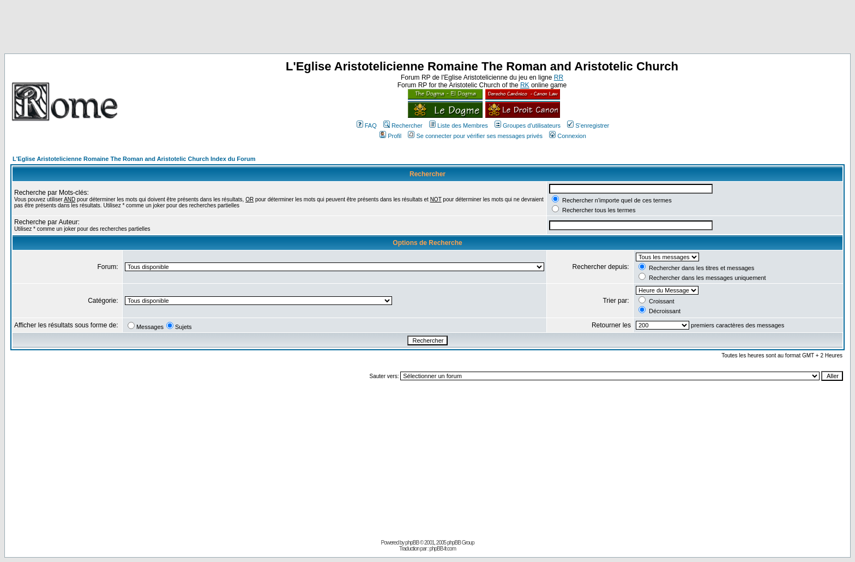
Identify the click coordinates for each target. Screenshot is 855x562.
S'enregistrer (588, 125)
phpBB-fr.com (442, 549)
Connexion (567, 136)
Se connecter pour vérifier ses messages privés (475, 136)
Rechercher (403, 125)
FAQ (367, 125)
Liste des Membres (458, 125)
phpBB (412, 543)
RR (558, 77)
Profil (390, 136)
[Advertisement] (427, 28)
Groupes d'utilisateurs (528, 125)
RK (524, 85)
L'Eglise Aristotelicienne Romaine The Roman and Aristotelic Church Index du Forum (134, 159)
